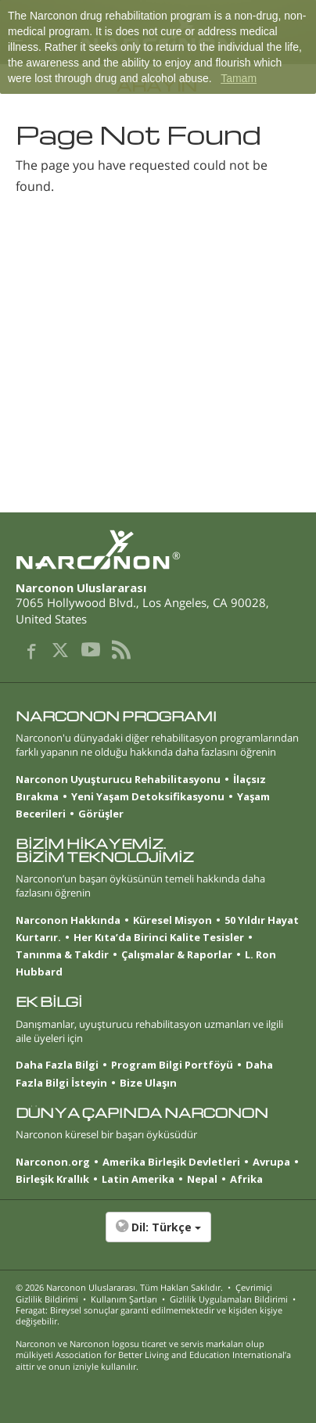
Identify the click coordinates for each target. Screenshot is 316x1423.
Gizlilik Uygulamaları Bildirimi (229, 1299)
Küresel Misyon (172, 920)
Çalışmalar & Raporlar (176, 954)
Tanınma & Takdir (62, 954)
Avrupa (271, 1162)
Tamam (239, 78)
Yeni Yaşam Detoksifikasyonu (147, 796)
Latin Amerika (138, 1179)
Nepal (202, 1179)
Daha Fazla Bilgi (57, 1065)
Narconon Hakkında (68, 920)
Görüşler (101, 814)
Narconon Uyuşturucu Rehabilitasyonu (118, 779)
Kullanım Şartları (124, 1299)
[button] (158, 1235)
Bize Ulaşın (148, 1083)
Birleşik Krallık (52, 1179)
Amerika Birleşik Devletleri (171, 1162)
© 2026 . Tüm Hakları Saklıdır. (119, 1287)
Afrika (246, 1179)
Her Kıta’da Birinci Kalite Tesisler (159, 937)
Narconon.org (53, 1162)
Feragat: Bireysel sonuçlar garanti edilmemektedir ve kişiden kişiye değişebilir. (149, 1315)
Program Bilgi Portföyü (172, 1065)
